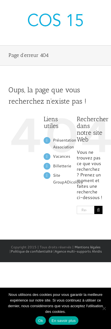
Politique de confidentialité (31, 251)
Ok (40, 321)
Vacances (61, 156)
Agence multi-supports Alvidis (78, 251)
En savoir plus (64, 321)
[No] (104, 308)
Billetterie (62, 166)
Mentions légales (87, 247)
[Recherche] (98, 210)
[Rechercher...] (85, 210)
